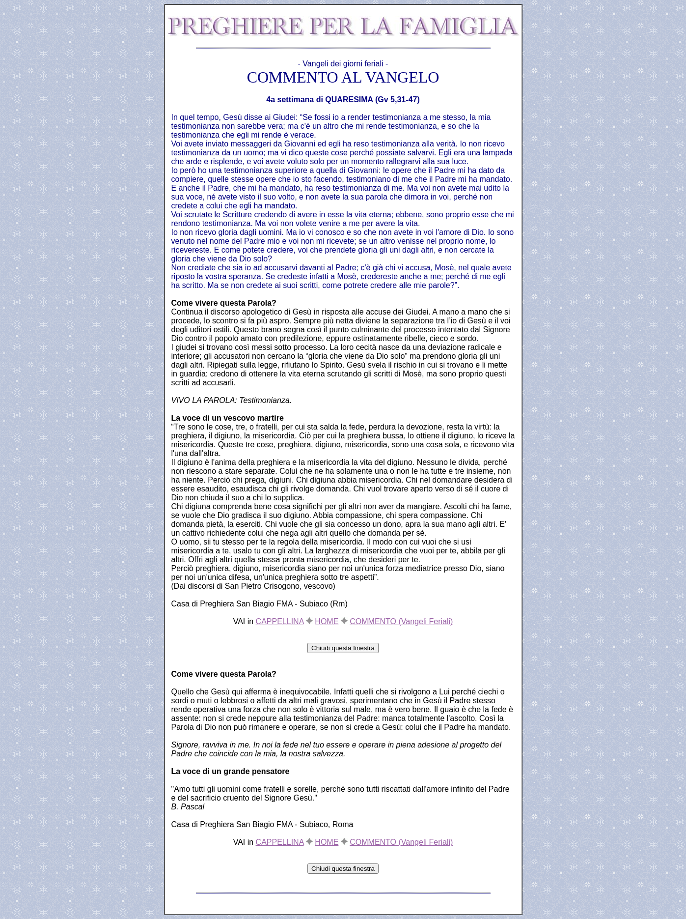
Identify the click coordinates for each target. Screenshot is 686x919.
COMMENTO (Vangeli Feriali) (401, 621)
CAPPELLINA (280, 621)
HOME (326, 621)
